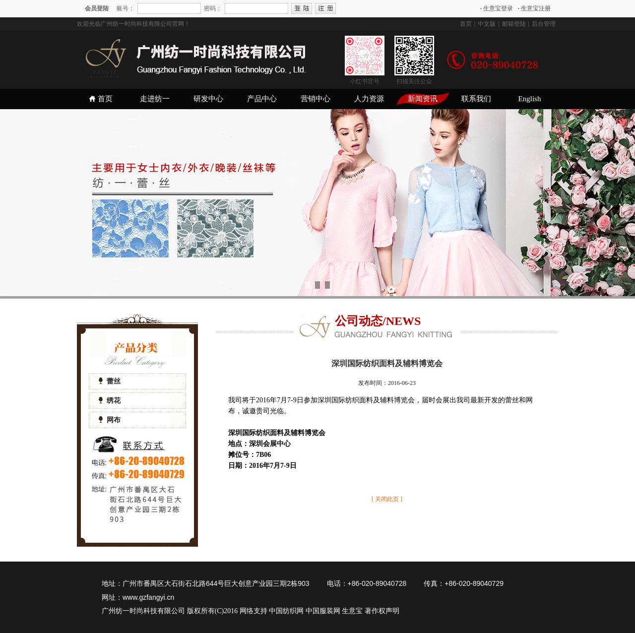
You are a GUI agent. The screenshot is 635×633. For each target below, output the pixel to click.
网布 (110, 420)
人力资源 (369, 99)
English (529, 99)
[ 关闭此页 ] (387, 499)
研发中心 (208, 99)
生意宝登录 (496, 8)
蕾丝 (110, 381)
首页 (466, 23)
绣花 (110, 400)
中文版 (487, 23)
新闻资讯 (423, 99)
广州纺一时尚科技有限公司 (143, 611)
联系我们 (476, 99)
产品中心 (262, 99)
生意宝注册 (534, 8)
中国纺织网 (286, 611)
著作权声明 (382, 611)
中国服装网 (323, 611)
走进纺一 (155, 99)
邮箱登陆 (514, 23)
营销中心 (315, 99)
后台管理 (544, 23)
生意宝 (352, 611)
